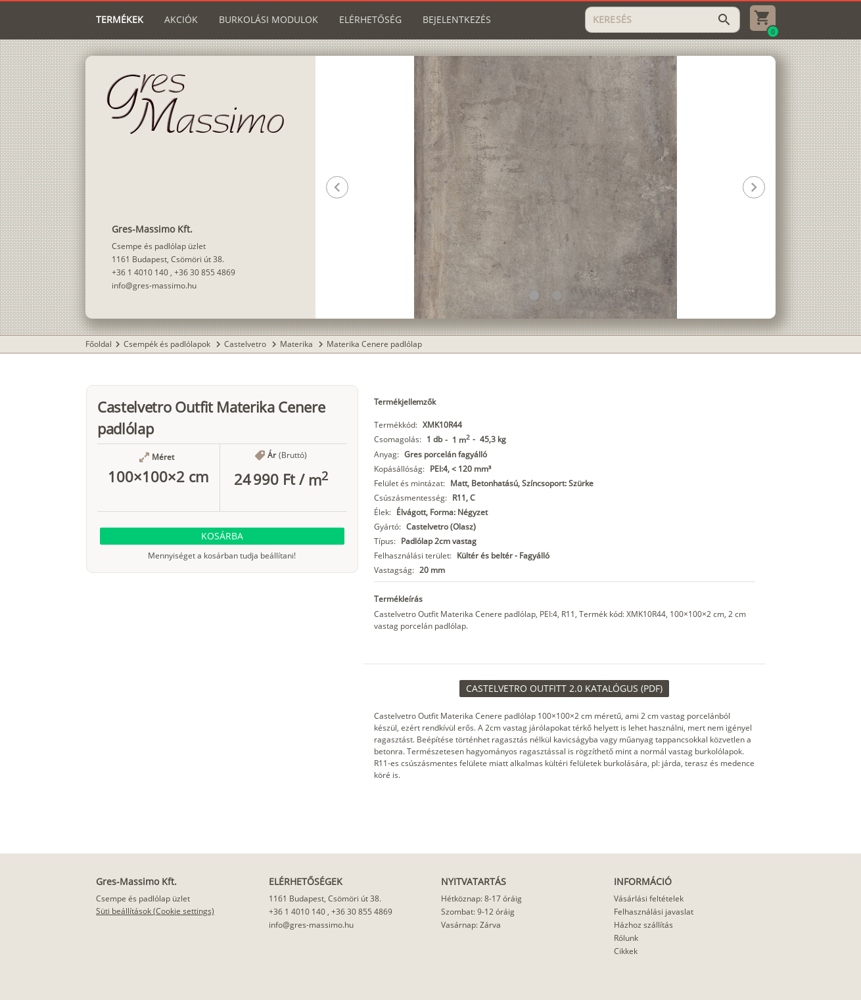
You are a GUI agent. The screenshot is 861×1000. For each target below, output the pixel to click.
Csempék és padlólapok (168, 344)
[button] (534, 295)
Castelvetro (246, 344)
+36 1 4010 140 (140, 272)
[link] (564, 688)
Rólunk (626, 937)
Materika (297, 344)
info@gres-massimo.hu (154, 285)
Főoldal (98, 344)
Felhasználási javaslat (653, 911)
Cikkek (626, 951)
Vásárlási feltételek (649, 898)
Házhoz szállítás (643, 924)
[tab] (119, 19)
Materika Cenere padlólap (374, 344)
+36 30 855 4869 (204, 272)
